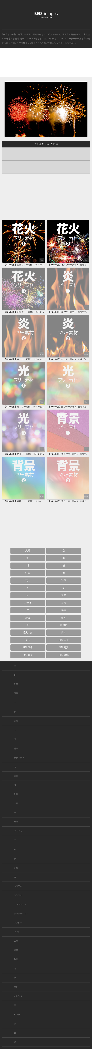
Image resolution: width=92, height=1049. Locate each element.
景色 (27, 640)
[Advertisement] (46, 65)
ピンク (17, 1014)
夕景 (63, 603)
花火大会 (85, 34)
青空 (63, 595)
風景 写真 (64, 647)
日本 (63, 632)
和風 (63, 580)
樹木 (63, 617)
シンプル (18, 895)
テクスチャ (19, 758)
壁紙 (16, 950)
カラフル (18, 886)
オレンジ (18, 996)
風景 (27, 550)
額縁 (16, 868)
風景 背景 (28, 655)
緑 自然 (63, 625)
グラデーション (21, 913)
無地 (16, 959)
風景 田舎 (64, 640)
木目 (16, 776)
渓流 (63, 610)
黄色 (16, 987)
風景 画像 (28, 647)
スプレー (18, 923)
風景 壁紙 (64, 655)
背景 (16, 941)
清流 (27, 617)
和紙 (16, 794)
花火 (27, 580)
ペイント (18, 932)
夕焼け (27, 603)
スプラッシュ (20, 904)
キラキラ (18, 831)
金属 (16, 803)
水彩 (16, 822)
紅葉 (27, 573)
